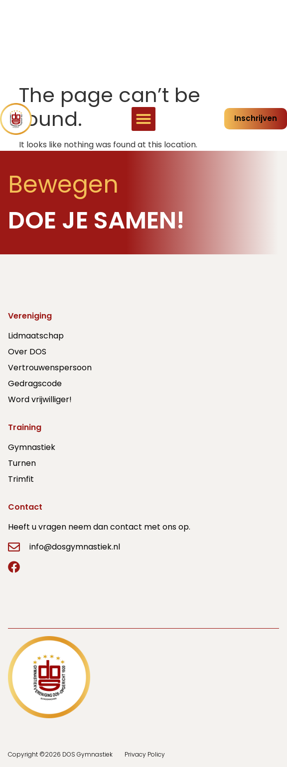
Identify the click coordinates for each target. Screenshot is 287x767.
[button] (143, 119)
